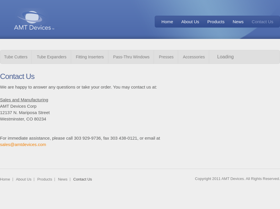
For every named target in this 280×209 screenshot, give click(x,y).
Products (215, 21)
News (238, 21)
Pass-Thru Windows (131, 57)
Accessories (194, 57)
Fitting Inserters (90, 57)
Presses (166, 57)
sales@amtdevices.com (23, 144)
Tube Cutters (15, 57)
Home (167, 21)
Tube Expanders (51, 57)
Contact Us (262, 21)
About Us (190, 21)
